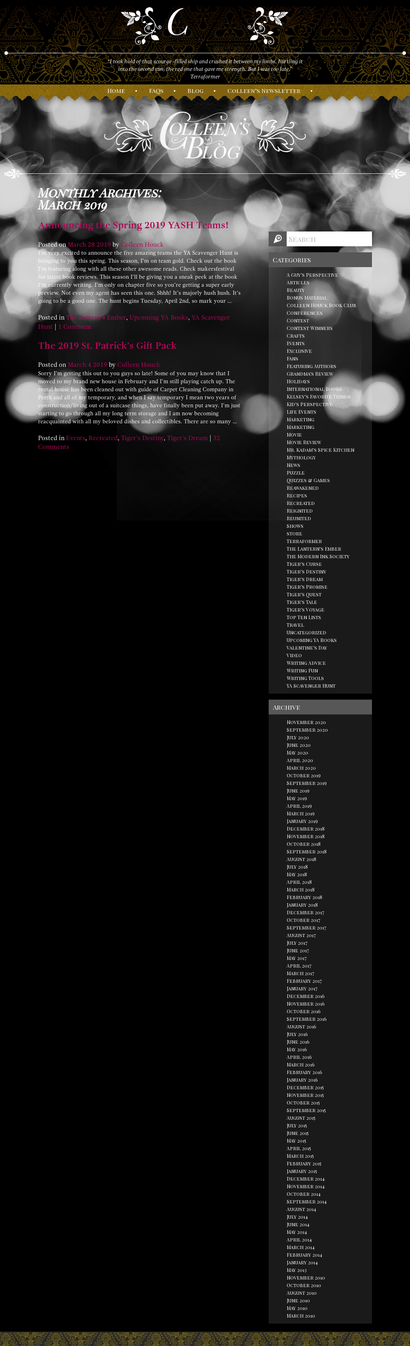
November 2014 (306, 1186)
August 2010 (302, 1293)
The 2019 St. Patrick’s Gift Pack (107, 345)
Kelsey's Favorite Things (319, 396)
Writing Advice (306, 663)
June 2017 (298, 950)
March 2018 (301, 889)
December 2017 (305, 912)
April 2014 (299, 1239)
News (293, 465)
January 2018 (302, 904)
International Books (314, 389)
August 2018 (301, 859)
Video (294, 655)
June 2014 (298, 1224)
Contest (298, 320)
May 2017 (297, 958)
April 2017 (299, 965)
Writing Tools (305, 678)
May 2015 (296, 1140)
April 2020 (300, 760)
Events (75, 438)
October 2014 (304, 1194)
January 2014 (302, 1262)
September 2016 (307, 1019)
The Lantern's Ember (96, 317)
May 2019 (297, 798)
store (294, 533)
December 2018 (306, 828)
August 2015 (301, 1118)
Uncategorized (306, 632)
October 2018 (304, 844)
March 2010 (301, 1315)
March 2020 (301, 768)
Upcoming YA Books (158, 317)
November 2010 (306, 1277)
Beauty (296, 290)
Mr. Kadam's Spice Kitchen (320, 450)
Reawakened (303, 488)
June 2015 (298, 1133)
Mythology (301, 457)
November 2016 (306, 1003)
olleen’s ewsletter (263, 91)
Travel (295, 625)
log (195, 91)
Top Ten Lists (304, 617)
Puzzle (296, 472)
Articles (298, 282)
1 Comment (75, 326)
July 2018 (297, 866)
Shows (295, 526)
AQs (156, 91)
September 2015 (306, 1110)
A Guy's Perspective (312, 275)
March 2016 (301, 1064)
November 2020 (306, 722)
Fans (292, 358)
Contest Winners (310, 328)
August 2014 (301, 1209)
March (77, 244)
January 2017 (302, 988)
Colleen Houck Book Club (321, 305)
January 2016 (302, 1079)
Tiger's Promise (307, 586)
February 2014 (304, 1254)
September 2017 (306, 927)
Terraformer (304, 541)
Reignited (300, 510)
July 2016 (297, 1034)
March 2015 (300, 1156)
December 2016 (306, 996)
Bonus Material (307, 297)
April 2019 (299, 806)
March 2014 (301, 1247)
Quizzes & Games (308, 480)
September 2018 (307, 851)
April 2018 (299, 882)
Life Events (301, 411)
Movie (294, 434)
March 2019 (301, 813)
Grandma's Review (310, 373)
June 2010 (298, 1300)
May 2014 (297, 1232)
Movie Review (304, 442)
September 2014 (307, 1201)
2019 (103, 244)
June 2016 (298, 1041)
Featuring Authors (311, 366)
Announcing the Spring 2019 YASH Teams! (133, 225)
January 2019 (302, 821)
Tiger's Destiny (142, 438)
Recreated (103, 438)
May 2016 (297, 1049)
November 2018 (306, 836)
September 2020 (307, 729)
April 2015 (299, 1148)
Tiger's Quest (304, 594)
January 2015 (302, 1171)
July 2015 (297, 1125)
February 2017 (304, 981)
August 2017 (301, 935)
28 (91, 244)
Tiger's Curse (304, 564)
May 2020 (297, 752)
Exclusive (299, 351)
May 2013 (297, 1270)
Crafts (296, 335)
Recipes (297, 495)
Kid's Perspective (310, 404)
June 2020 (299, 745)
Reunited (299, 518)
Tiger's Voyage (305, 609)
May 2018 (297, 874)
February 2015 (304, 1163)
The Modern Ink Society (318, 556)
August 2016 (301, 1026)
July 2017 (297, 943)
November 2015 (305, 1095)
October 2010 (304, 1285)
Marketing (300, 419)
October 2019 (304, 775)
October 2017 (303, 920)
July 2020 (298, 737)
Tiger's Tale (302, 602)
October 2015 (303, 1102)
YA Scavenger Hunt (311, 685)
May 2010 (297, 1308)
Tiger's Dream (187, 438)
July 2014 (297, 1216)
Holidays (298, 381)
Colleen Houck (142, 244)
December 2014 (306, 1178)
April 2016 (299, 1057)
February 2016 (304, 1072)
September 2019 (307, 783)
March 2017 (300, 973)
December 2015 (305, 1087)
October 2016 (304, 1011)
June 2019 (298, 790)
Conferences (305, 313)
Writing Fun (302, 670)
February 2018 (304, 897)
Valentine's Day (307, 647)
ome (116, 91)
